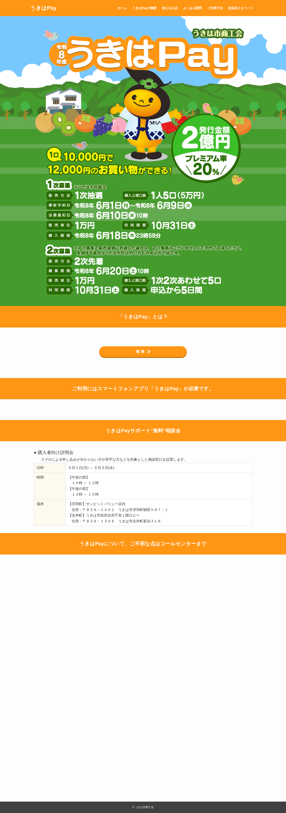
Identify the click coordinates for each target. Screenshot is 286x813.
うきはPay (43, 8)
